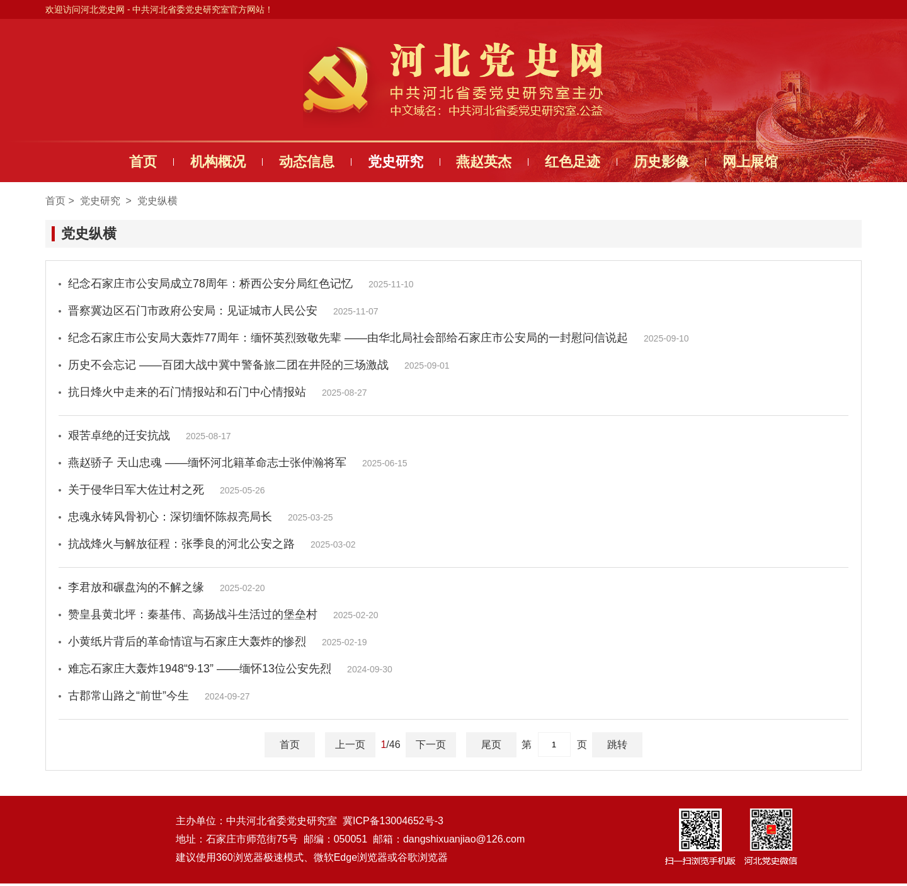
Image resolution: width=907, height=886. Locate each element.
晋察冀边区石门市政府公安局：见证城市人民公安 (223, 310)
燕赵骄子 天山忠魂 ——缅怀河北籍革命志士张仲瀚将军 (238, 462)
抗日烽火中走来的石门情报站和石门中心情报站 (217, 392)
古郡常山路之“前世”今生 (159, 695)
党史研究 (392, 162)
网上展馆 (769, 162)
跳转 (617, 744)
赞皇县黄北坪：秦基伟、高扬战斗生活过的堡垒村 (223, 614)
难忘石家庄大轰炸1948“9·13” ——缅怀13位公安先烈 (230, 668)
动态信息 (298, 162)
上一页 (350, 744)
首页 (123, 162)
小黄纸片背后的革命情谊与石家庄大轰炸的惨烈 (217, 641)
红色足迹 (581, 162)
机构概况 (204, 162)
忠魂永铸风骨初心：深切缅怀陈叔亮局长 (200, 516)
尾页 (491, 744)
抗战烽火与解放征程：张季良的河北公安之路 (212, 544)
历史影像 (675, 162)
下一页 (431, 744)
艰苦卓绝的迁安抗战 (149, 435)
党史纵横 (157, 200)
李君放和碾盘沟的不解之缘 (166, 587)
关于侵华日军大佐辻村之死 (166, 489)
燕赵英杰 (487, 162)
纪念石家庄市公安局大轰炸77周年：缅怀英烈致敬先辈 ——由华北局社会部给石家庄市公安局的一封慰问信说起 (378, 337)
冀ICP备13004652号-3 (393, 823)
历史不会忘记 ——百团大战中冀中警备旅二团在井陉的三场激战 (259, 365)
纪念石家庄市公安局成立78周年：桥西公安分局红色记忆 (241, 283)
